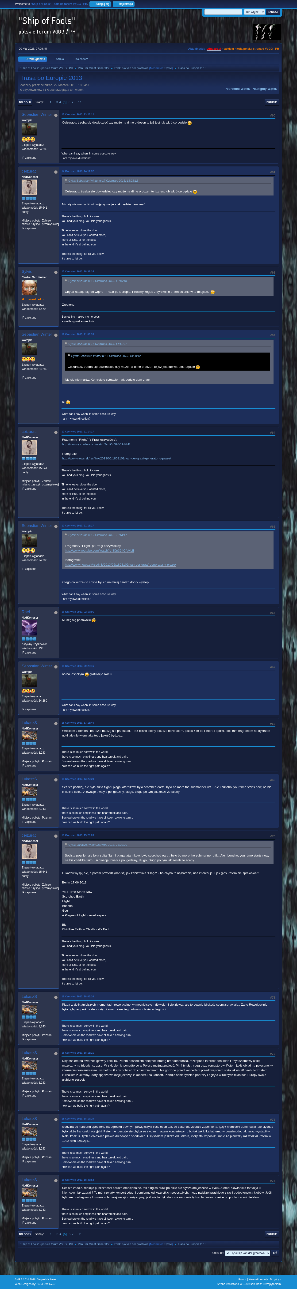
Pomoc (243, 1279)
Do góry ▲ (276, 1279)
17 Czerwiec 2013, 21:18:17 (78, 525)
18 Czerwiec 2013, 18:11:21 (78, 1052)
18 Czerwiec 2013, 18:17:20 (78, 1118)
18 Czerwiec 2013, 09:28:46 (78, 666)
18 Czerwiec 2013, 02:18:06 (78, 611)
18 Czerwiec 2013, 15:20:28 (78, 835)
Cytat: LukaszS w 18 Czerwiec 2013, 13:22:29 (97, 844)
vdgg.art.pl (214, 48)
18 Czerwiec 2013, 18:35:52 (78, 1179)
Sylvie (168, 68)
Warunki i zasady (258, 1279)
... (54, 102)
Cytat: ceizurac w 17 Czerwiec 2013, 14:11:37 (97, 344)
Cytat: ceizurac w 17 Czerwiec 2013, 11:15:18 (97, 281)
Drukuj (271, 102)
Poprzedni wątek (237, 88)
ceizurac (29, 171)
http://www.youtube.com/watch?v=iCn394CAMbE (96, 444)
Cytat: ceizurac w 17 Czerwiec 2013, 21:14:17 (97, 535)
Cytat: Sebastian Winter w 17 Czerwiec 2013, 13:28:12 (103, 180)
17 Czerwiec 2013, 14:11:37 (78, 171)
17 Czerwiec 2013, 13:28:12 (78, 114)
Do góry (25, 1234)
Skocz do (217, 1253)
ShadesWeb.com (46, 1284)
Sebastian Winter (37, 114)
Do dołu (25, 102)
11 (80, 102)
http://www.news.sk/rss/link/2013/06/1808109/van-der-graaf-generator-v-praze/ (116, 458)
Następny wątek (265, 88)
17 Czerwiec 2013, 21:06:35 (78, 334)
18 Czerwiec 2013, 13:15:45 (78, 722)
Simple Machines (46, 1279)
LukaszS (29, 723)
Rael (26, 612)
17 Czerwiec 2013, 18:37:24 (78, 271)
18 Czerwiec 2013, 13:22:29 (78, 779)
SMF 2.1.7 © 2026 (25, 1279)
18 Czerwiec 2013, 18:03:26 (78, 996)
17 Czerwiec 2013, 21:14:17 (78, 431)
